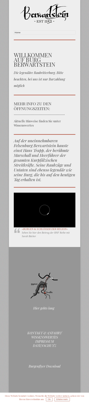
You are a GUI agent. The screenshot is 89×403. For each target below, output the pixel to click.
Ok (49, 399)
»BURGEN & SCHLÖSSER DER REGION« (45, 229)
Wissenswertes (44, 337)
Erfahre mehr (62, 399)
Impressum (44, 341)
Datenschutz (44, 345)
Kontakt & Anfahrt (44, 333)
